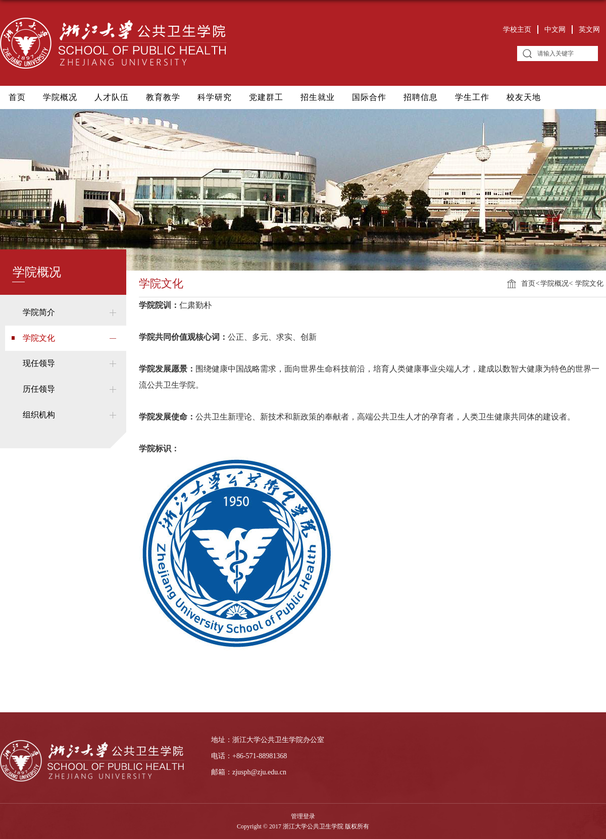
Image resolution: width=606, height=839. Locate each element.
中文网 (555, 29)
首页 (17, 97)
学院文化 (589, 283)
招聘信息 (420, 97)
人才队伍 (111, 97)
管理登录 (303, 816)
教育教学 (163, 97)
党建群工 (266, 97)
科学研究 (214, 97)
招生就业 (317, 97)
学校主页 (517, 29)
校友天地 (524, 97)
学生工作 (472, 97)
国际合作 (369, 97)
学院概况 (60, 97)
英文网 (589, 29)
